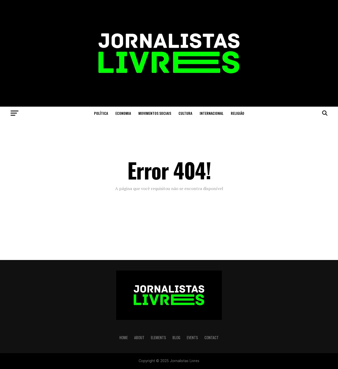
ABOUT (139, 337)
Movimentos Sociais (154, 113)
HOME (123, 337)
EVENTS (192, 337)
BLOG (176, 337)
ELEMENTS (158, 337)
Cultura (185, 113)
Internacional (211, 113)
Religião (237, 113)
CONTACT (211, 337)
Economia (123, 113)
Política (101, 113)
